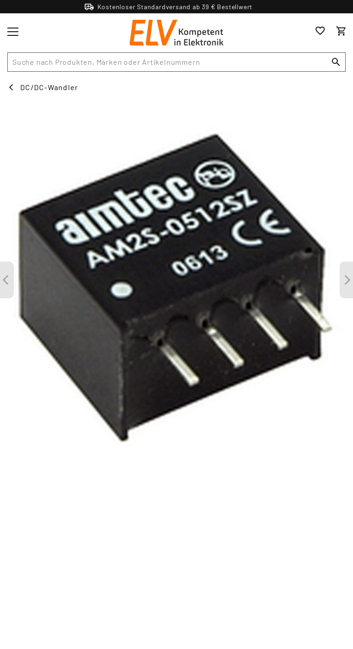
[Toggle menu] (12, 31)
